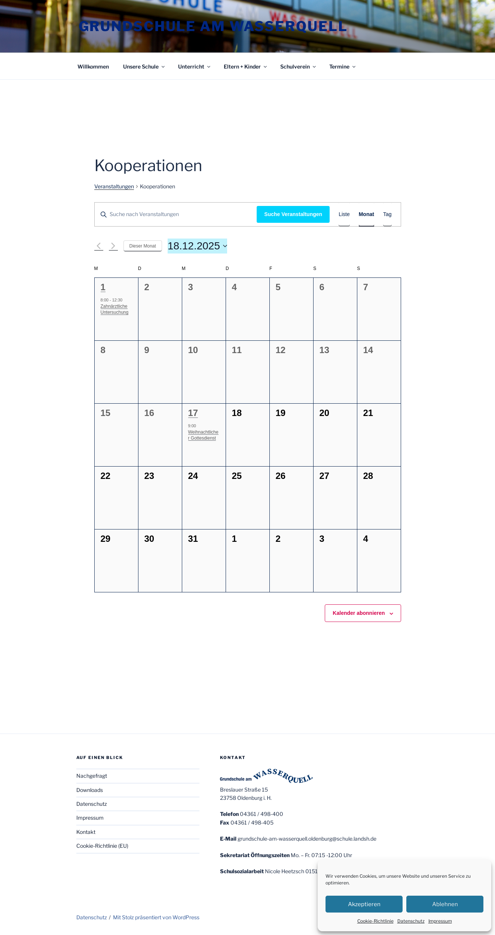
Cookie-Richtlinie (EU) (102, 846)
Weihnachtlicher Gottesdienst (203, 435)
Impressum (440, 921)
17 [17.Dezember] (193, 413)
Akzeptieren (364, 904)
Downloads (89, 790)
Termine (343, 66)
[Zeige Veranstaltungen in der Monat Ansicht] (366, 214)
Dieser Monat (142, 246)
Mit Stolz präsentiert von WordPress (156, 917)
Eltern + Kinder (246, 66)
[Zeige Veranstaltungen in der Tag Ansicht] (387, 214)
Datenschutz (411, 921)
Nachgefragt (91, 775)
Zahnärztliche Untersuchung (115, 309)
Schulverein (298, 66)
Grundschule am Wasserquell (213, 26)
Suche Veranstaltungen (293, 214)
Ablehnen (445, 904)
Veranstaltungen (114, 186)
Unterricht (194, 66)
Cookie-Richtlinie (375, 921)
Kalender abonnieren (359, 613)
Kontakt (85, 832)
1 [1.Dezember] (103, 287)
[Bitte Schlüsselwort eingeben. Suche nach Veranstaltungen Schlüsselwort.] (176, 214)
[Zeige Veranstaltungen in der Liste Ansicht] (344, 214)
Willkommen (93, 66)
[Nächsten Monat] (113, 246)
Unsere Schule (144, 66)
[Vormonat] (98, 246)
